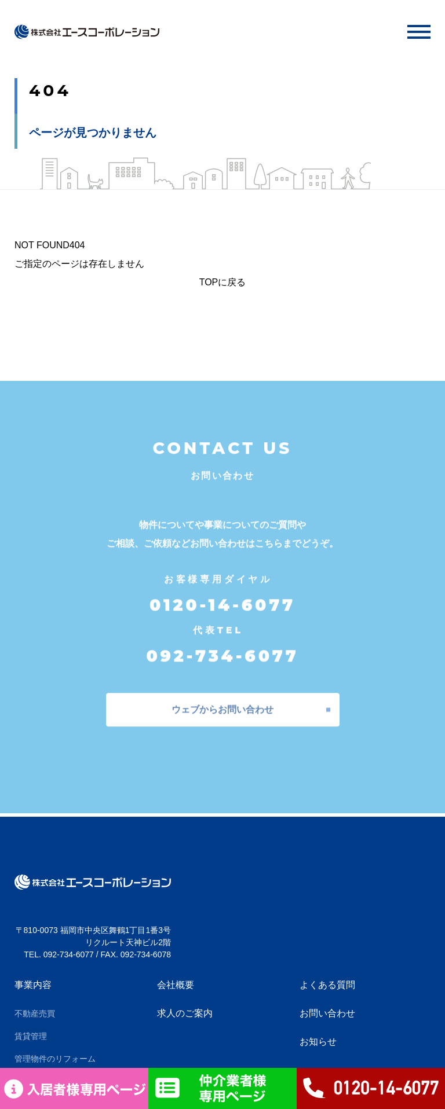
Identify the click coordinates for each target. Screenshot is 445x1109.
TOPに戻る (222, 282)
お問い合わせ (327, 1013)
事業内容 (33, 985)
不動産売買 (34, 1013)
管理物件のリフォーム (55, 1058)
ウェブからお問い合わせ (222, 704)
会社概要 (175, 985)
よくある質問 (327, 985)
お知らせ (318, 1041)
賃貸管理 (30, 1036)
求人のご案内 (185, 1013)
